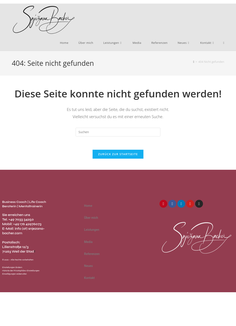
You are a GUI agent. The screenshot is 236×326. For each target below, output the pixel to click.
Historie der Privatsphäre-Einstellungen (21, 270)
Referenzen (92, 254)
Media (88, 242)
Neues (91, 266)
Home (88, 205)
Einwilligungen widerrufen (14, 274)
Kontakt (92, 278)
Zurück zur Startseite (118, 154)
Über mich (91, 217)
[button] (118, 230)
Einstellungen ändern (12, 267)
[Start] (193, 62)
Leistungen (94, 230)
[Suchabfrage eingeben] (118, 132)
